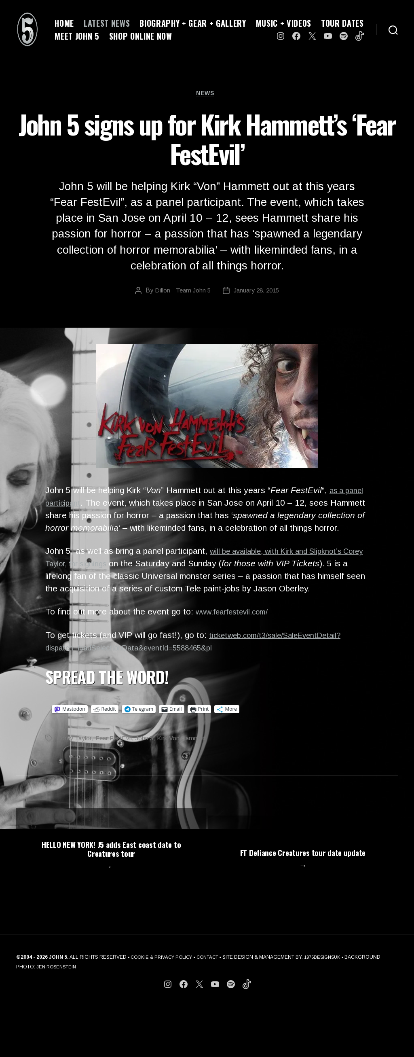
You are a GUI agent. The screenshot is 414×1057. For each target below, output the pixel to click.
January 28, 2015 (257, 292)
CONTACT (212, 1007)
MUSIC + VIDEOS (283, 23)
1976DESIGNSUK (330, 1007)
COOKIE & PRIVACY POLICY (163, 1007)
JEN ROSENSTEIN (95, 1017)
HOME (64, 23)
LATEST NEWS (107, 23)
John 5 (147, 752)
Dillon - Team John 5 (180, 292)
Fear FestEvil (115, 752)
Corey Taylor (74, 752)
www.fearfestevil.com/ (237, 626)
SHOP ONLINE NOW (140, 36)
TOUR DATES (342, 23)
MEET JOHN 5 (77, 36)
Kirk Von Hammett (186, 752)
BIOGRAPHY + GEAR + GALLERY (192, 23)
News (206, 94)
